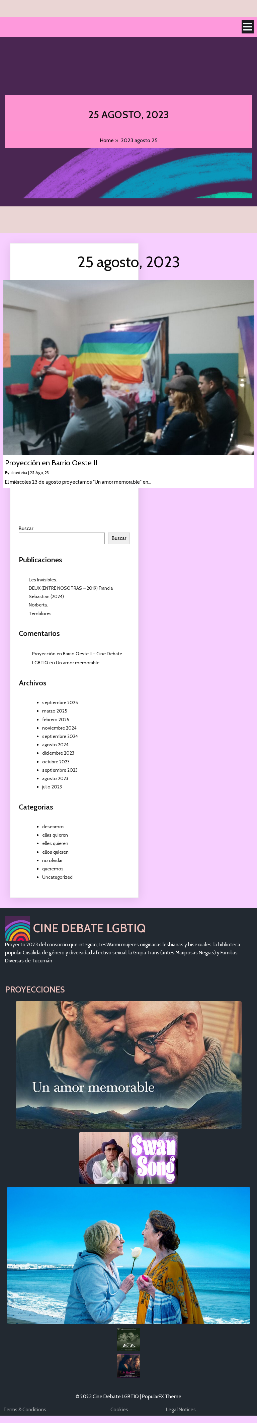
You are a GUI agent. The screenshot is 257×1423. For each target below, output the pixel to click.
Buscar (26, 529)
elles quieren (55, 844)
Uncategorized (57, 877)
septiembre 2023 (60, 770)
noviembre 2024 (59, 728)
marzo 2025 (54, 711)
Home (107, 140)
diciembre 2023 (58, 753)
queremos (53, 869)
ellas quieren (55, 835)
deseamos (53, 827)
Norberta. (38, 605)
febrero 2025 (55, 720)
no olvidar (52, 861)
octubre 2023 (56, 762)
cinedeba (18, 472)
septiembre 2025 (60, 703)
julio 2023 (52, 787)
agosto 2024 (55, 745)
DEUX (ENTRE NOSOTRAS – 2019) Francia (71, 588)
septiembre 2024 (60, 737)
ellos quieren (55, 852)
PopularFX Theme (161, 1397)
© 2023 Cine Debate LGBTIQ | (109, 1397)
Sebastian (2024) (46, 597)
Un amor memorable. (78, 663)
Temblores (40, 614)
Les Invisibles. (43, 580)
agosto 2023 (55, 779)
